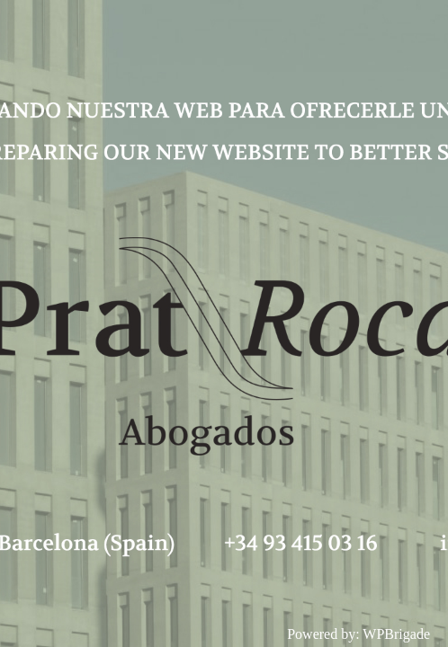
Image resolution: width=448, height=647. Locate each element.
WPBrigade (396, 634)
